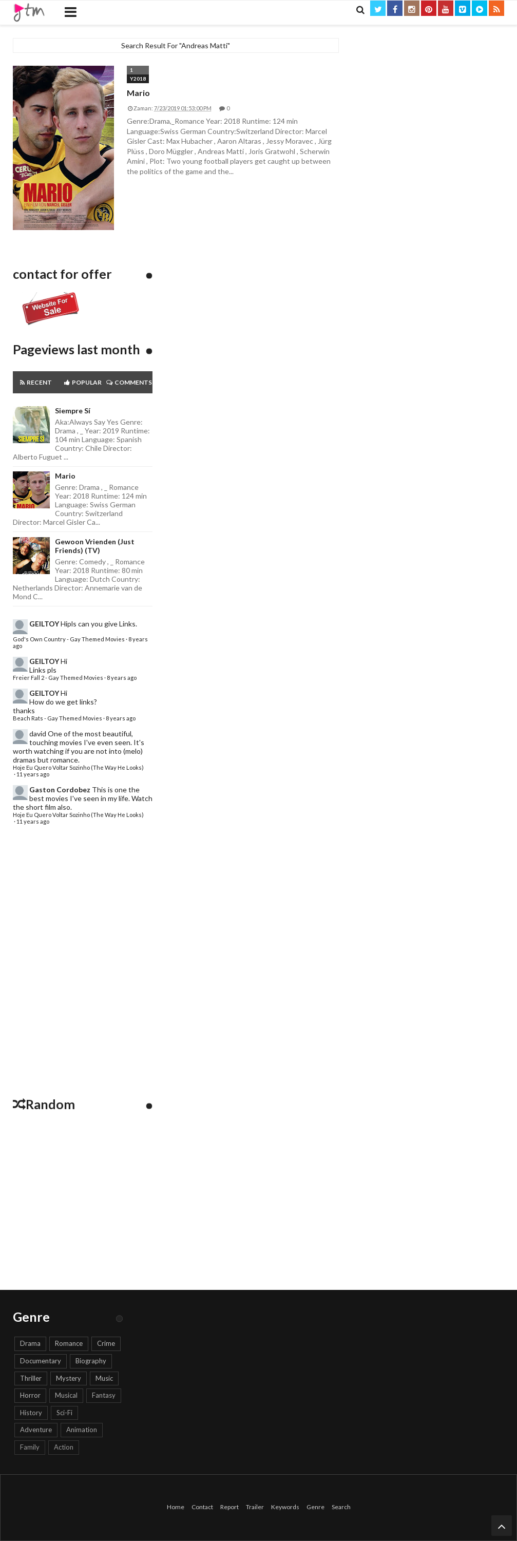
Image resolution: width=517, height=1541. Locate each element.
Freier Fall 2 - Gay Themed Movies (58, 677)
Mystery (68, 1378)
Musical (66, 1395)
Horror (30, 1395)
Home (175, 1507)
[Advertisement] (82, 963)
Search (341, 1507)
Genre (315, 1507)
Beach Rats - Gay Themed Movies (57, 718)
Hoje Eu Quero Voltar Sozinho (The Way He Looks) (78, 767)
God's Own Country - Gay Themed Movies (69, 639)
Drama (30, 1343)
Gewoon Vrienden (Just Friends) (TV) (95, 546)
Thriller (31, 1378)
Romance (69, 1343)
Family (30, 1447)
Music (104, 1378)
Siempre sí (72, 410)
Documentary (40, 1361)
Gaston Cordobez (59, 789)
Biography (90, 1361)
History (31, 1413)
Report (229, 1507)
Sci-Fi (64, 1413)
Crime (106, 1343)
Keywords (285, 1507)
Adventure (36, 1429)
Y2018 (138, 78)
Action (63, 1447)
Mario (138, 93)
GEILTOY (44, 623)
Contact (202, 1507)
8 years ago (122, 677)
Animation (81, 1429)
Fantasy (104, 1395)
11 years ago (32, 774)
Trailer (255, 1507)
